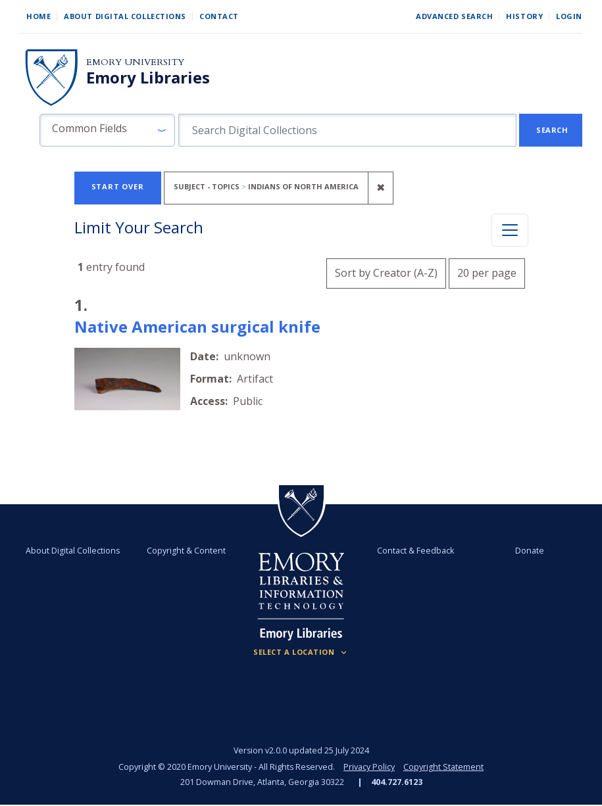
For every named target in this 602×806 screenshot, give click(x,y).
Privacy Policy (369, 766)
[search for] (347, 130)
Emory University (135, 62)
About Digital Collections (125, 16)
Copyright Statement (443, 766)
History (524, 16)
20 (486, 271)
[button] (107, 130)
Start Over (117, 186)
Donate (528, 550)
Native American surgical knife (197, 326)
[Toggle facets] (509, 230)
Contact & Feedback (415, 550)
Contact (219, 16)
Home (38, 16)
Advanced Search (454, 16)
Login (569, 16)
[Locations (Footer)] (301, 652)
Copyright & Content (186, 550)
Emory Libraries (148, 77)
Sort (386, 273)
